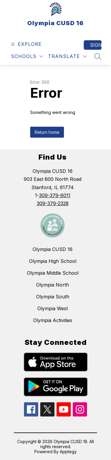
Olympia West (52, 308)
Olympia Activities (52, 320)
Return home (47, 132)
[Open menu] (25, 44)
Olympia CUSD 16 (53, 249)
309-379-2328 (53, 203)
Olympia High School (52, 261)
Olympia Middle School (52, 273)
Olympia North (52, 285)
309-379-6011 (54, 195)
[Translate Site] (67, 56)
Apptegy (68, 451)
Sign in (96, 45)
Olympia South (52, 297)
